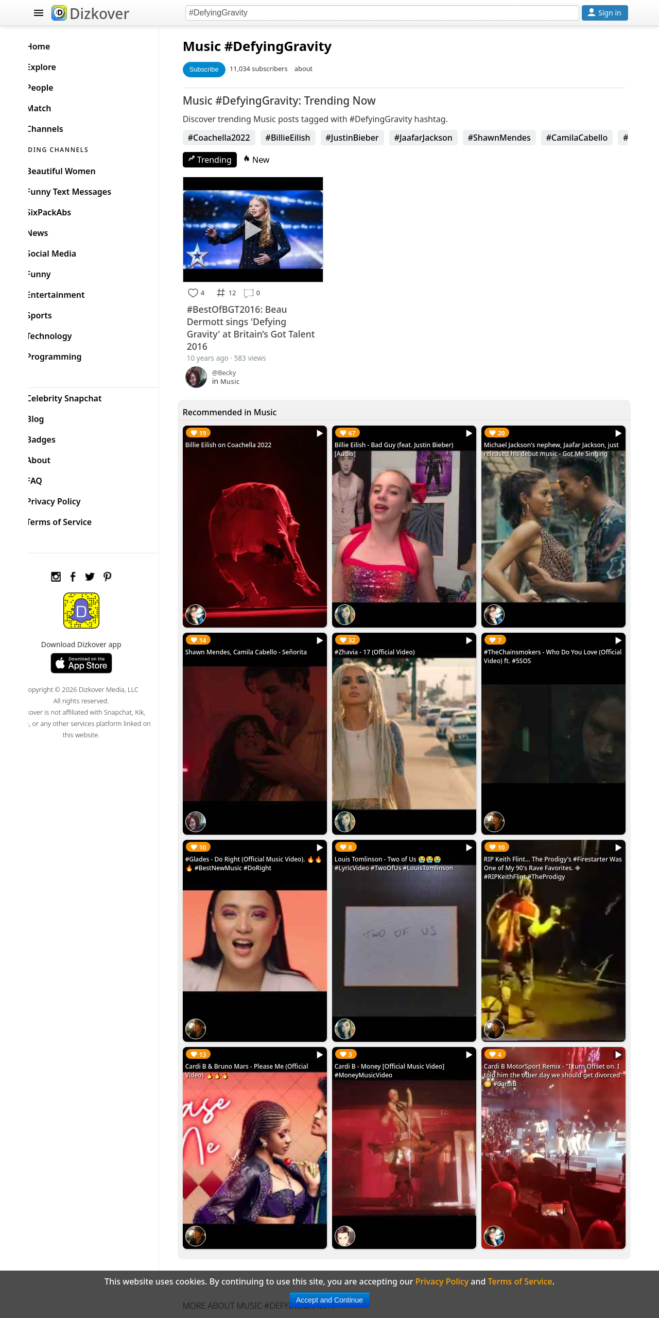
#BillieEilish (303, 137)
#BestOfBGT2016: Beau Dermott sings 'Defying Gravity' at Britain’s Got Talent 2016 (252, 324)
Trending (225, 159)
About (55, 457)
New (271, 159)
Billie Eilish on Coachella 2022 (244, 440)
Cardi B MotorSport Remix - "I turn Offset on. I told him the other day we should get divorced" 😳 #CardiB (555, 1049)
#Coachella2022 (234, 137)
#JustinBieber (367, 137)
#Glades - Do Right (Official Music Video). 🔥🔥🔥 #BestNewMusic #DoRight (265, 845)
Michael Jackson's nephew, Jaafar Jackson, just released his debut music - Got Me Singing (550, 449)
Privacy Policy (70, 498)
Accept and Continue (329, 1300)
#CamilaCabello (592, 137)
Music (217, 46)
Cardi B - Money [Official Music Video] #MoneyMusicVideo (400, 1045)
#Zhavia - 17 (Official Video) (385, 640)
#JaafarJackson (439, 137)
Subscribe (219, 69)
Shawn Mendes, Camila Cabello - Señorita (261, 640)
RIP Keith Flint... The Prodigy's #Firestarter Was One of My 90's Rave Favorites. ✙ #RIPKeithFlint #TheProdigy (551, 849)
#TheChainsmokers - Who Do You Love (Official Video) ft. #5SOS (545, 645)
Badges (57, 437)
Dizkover (90, 13)
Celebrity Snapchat (80, 395)
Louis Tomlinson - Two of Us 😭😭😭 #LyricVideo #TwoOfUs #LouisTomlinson (404, 845)
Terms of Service (75, 519)
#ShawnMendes (514, 137)
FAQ (50, 478)
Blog (51, 416)
